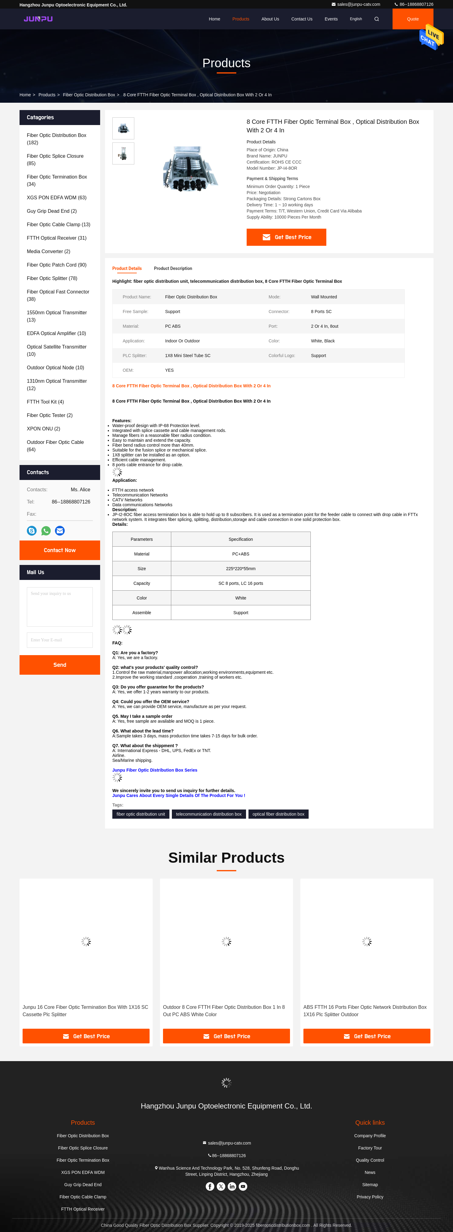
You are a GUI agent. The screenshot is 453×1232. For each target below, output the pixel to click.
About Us (270, 19)
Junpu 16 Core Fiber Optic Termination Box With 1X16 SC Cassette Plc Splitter (85, 1011)
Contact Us (301, 19)
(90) (57, 264)
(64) (55, 446)
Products (241, 19)
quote (413, 19)
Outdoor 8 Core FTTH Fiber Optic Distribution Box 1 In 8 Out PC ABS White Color (224, 1011)
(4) (45, 401)
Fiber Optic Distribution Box (89, 94)
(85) (55, 159)
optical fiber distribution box (279, 814)
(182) (56, 139)
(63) (57, 197)
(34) (57, 180)
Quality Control (370, 1160)
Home (214, 19)
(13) (58, 224)
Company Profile (370, 1135)
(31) (57, 238)
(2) (52, 211)
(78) (52, 278)
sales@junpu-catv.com (356, 4)
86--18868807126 (413, 4)
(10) (56, 333)
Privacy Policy (370, 1196)
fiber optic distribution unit (141, 814)
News (370, 1172)
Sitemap (370, 1184)
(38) (58, 295)
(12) (57, 384)
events (331, 19)
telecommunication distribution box (209, 814)
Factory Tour (370, 1147)
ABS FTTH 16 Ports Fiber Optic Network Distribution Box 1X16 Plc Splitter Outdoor (365, 1011)
